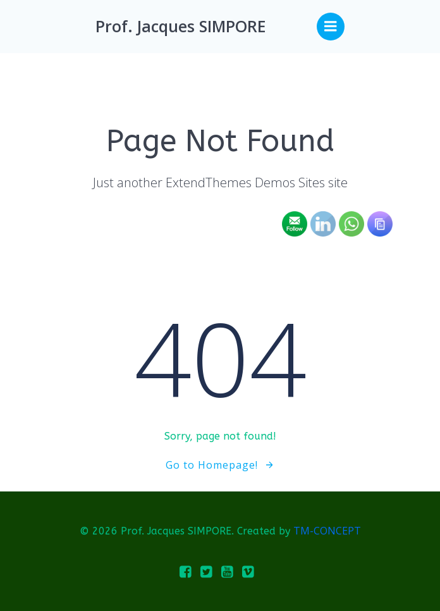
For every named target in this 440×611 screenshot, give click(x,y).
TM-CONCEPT (327, 531)
